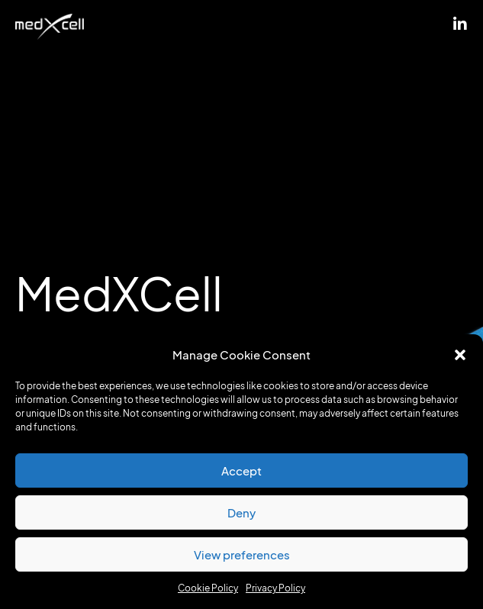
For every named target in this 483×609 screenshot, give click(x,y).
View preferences (242, 555)
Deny (241, 513)
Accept (241, 471)
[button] (460, 354)
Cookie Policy (208, 588)
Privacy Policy (275, 588)
